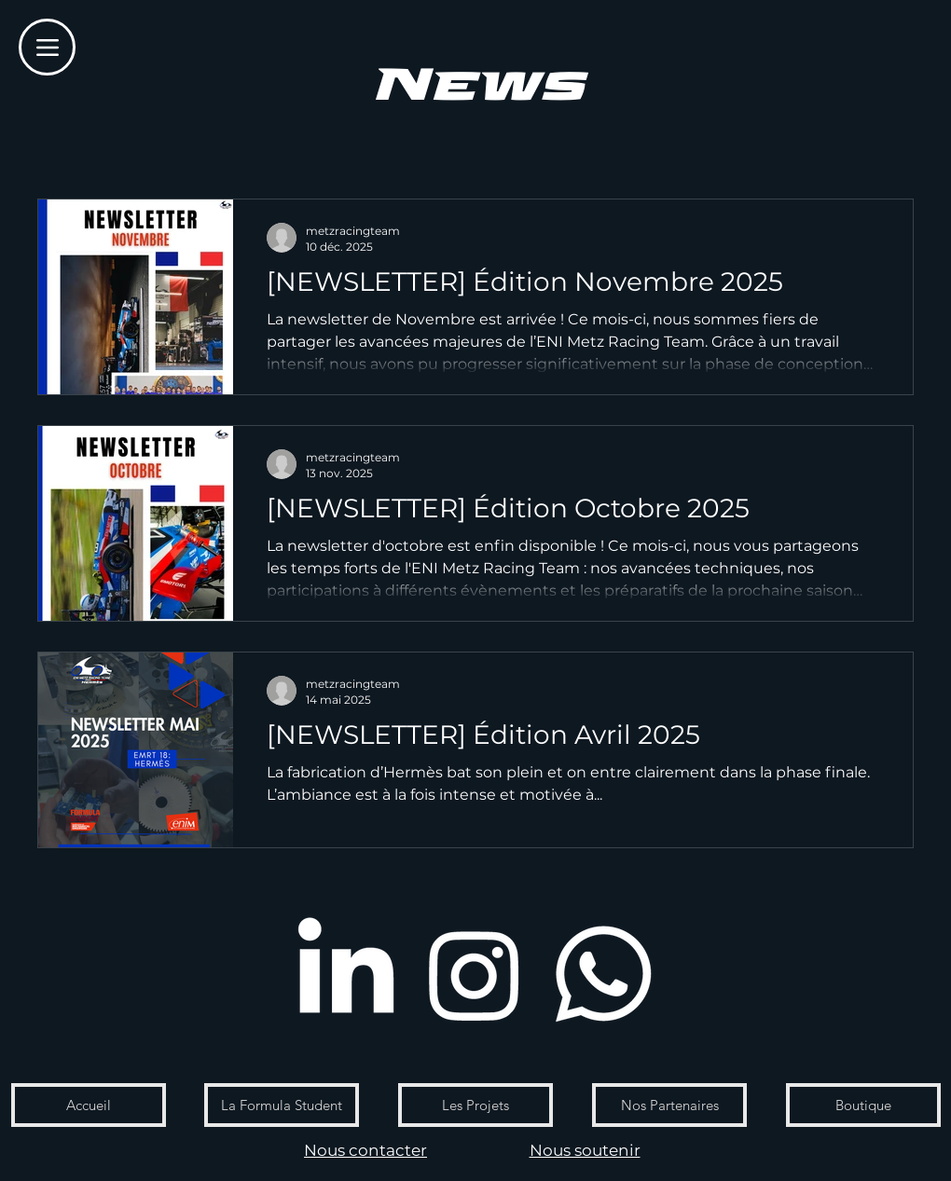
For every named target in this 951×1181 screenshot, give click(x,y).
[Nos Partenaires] (669, 1105)
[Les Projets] (475, 1105)
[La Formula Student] (281, 1105)
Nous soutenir (585, 1150)
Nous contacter (365, 1150)
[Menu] (47, 47)
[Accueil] (88, 1105)
